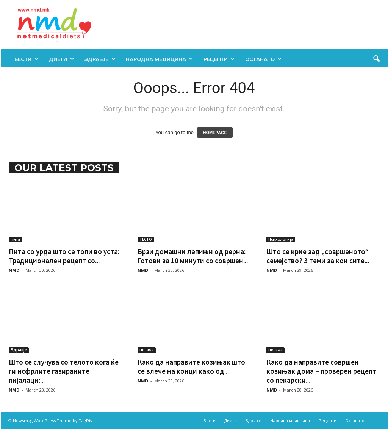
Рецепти (219, 59)
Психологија (280, 239)
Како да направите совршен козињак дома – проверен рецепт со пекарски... (321, 371)
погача (146, 350)
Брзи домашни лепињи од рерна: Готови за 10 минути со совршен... (193, 256)
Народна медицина (159, 59)
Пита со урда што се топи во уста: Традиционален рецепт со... (64, 256)
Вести (26, 59)
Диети (61, 59)
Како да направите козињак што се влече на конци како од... (191, 366)
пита (15, 239)
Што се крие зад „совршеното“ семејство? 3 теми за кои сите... (317, 256)
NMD (14, 270)
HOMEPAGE (215, 132)
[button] (376, 59)
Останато (263, 59)
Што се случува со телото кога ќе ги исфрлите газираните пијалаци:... (64, 371)
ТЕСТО (145, 239)
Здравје (99, 59)
